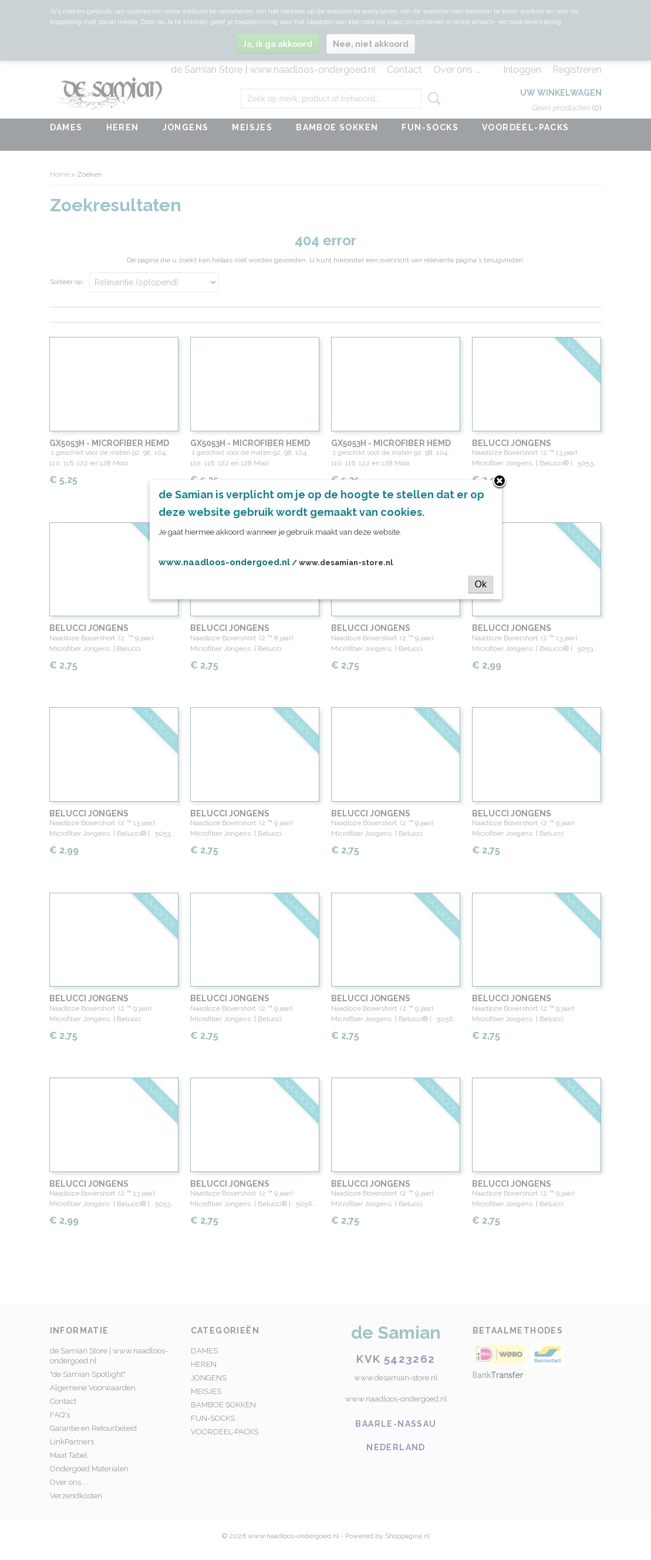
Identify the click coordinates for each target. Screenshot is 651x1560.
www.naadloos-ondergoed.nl (224, 562)
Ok (481, 584)
